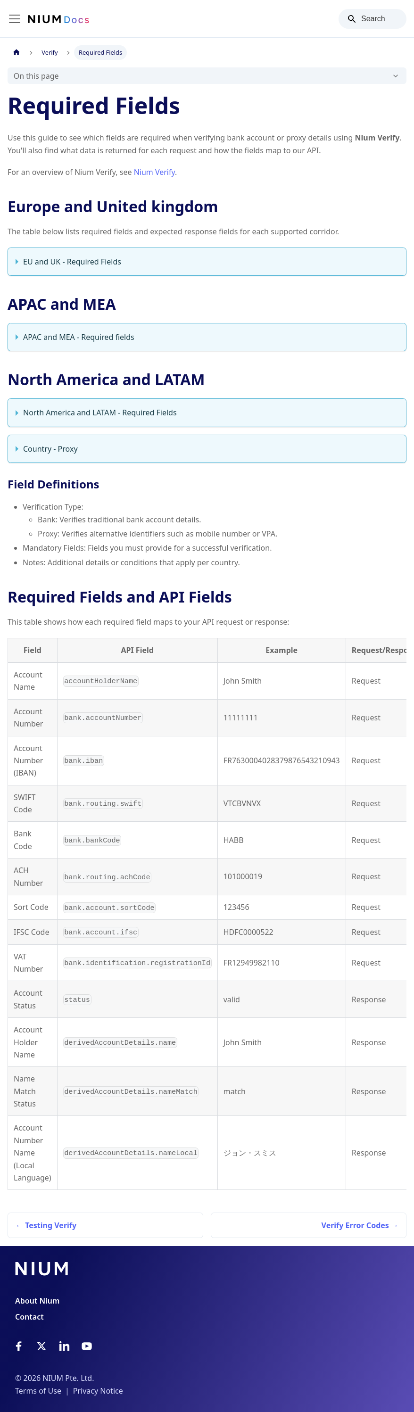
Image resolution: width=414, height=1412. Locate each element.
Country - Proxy (50, 449)
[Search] (372, 19)
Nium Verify (154, 172)
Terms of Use (38, 1391)
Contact (29, 1317)
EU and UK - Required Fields (72, 261)
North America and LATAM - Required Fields (100, 412)
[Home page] (16, 52)
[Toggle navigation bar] (15, 19)
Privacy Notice (98, 1391)
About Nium (37, 1301)
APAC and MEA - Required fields (78, 337)
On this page (36, 76)
